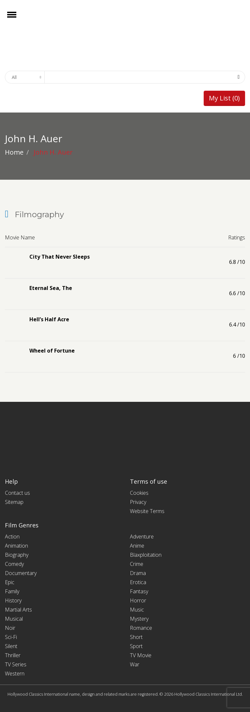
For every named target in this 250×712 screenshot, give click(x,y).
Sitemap (14, 502)
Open (17, 19)
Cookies (139, 492)
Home (14, 152)
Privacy (138, 502)
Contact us (17, 492)
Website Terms (147, 511)
